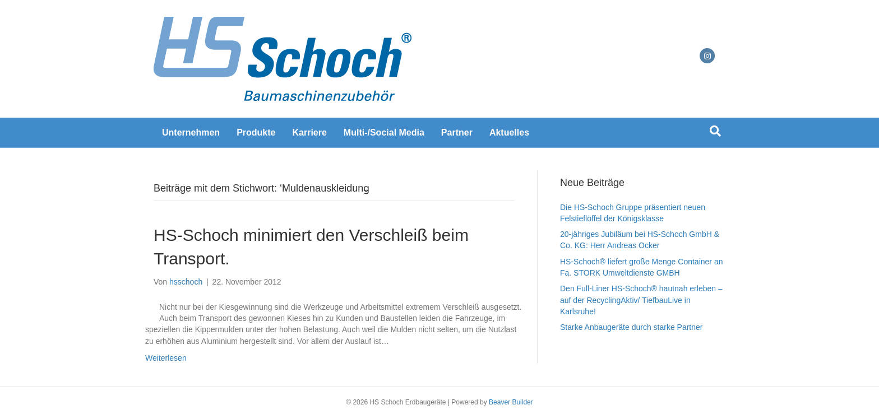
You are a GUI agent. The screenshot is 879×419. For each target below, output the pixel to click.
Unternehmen (191, 132)
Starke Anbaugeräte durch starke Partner (631, 327)
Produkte (256, 132)
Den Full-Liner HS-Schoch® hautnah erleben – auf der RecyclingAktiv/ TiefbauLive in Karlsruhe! (641, 300)
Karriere (309, 132)
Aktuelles (509, 132)
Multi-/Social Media (384, 132)
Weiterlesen (166, 357)
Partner (457, 132)
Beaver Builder (511, 402)
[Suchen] (715, 131)
